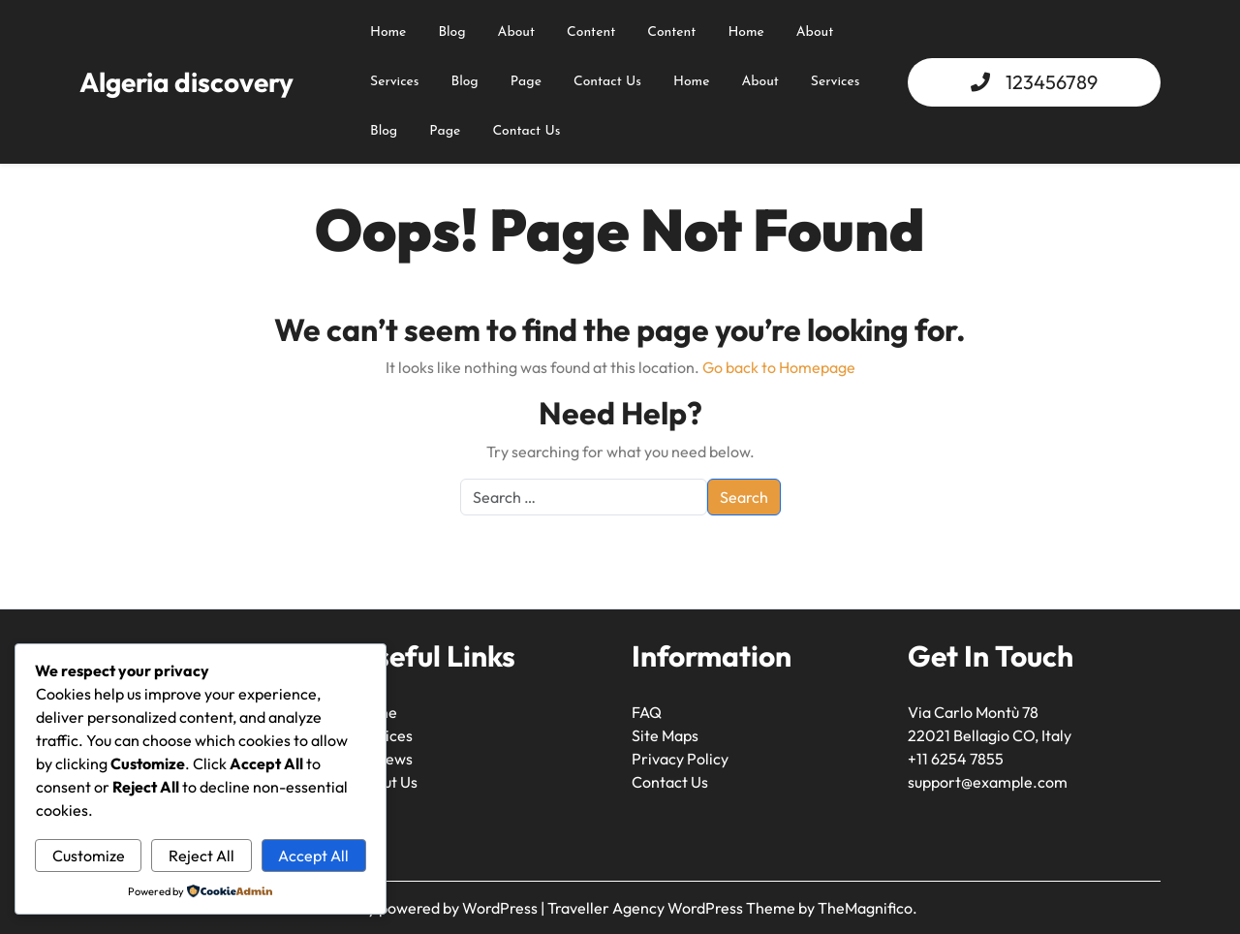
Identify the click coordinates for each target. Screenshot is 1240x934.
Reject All (201, 855)
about (516, 32)
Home (388, 32)
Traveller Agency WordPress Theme (672, 908)
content (591, 32)
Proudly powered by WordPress (432, 908)
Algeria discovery (186, 82)
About (814, 32)
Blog (451, 32)
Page (526, 82)
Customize (88, 855)
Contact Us (607, 82)
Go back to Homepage (778, 367)
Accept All (313, 855)
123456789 (1052, 82)
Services (394, 82)
